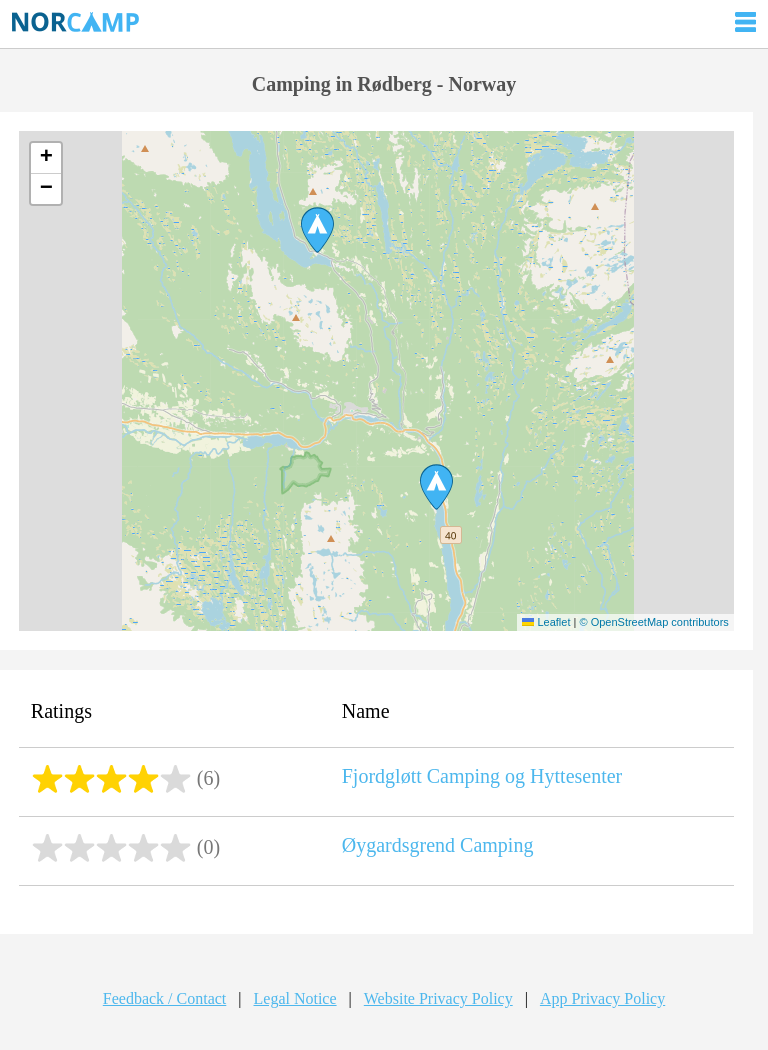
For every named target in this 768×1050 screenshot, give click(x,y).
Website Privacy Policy (438, 998)
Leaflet (546, 622)
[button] (436, 487)
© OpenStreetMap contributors (653, 622)
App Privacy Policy (602, 998)
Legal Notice (295, 998)
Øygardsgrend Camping (438, 845)
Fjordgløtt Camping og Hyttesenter (482, 776)
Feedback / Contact (165, 998)
